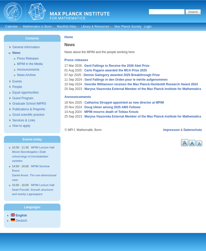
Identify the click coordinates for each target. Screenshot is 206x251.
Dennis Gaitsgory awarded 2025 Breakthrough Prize (122, 75)
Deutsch (19, 220)
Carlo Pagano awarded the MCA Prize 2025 (115, 70)
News (16, 53)
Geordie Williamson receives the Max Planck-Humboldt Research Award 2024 (141, 84)
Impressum (171, 130)
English (19, 215)
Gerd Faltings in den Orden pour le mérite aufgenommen (126, 79)
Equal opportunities (25, 92)
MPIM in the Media (30, 64)
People (17, 87)
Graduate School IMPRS (29, 103)
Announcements (77, 97)
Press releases (76, 60)
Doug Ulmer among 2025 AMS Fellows (112, 107)
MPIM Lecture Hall (42, 147)
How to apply (21, 126)
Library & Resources (95, 26)
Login (147, 26)
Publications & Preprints (28, 109)
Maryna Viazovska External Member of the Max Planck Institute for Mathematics (142, 89)
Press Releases (28, 58)
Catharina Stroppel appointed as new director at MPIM (124, 102)
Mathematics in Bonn (37, 26)
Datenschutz (193, 130)
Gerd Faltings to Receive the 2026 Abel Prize (116, 66)
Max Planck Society (127, 26)
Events (17, 81)
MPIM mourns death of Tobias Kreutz (111, 112)
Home (68, 37)
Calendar (11, 26)
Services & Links (23, 120)
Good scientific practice (28, 114)
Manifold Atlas (66, 26)
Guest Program (22, 98)
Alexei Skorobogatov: (30, 156)
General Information (26, 47)
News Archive (26, 75)
